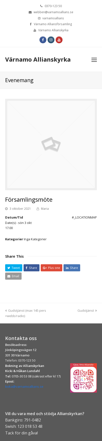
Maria (45, 209)
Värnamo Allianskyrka (38, 59)
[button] (13, 267)
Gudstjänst (87, 310)
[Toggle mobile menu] (94, 59)
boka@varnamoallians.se (24, 386)
